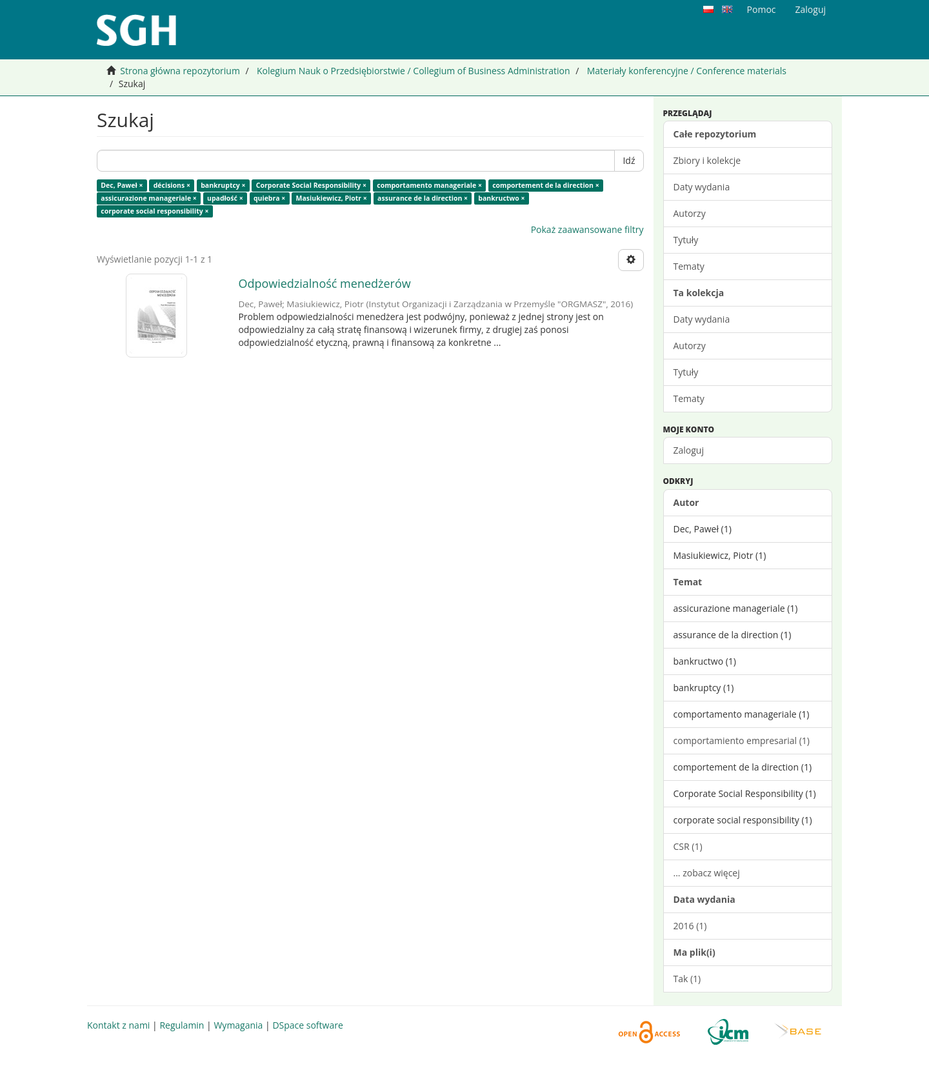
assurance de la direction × (422, 198)
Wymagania (238, 1025)
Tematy (689, 266)
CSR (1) (688, 846)
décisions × (172, 185)
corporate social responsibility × (154, 211)
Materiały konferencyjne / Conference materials (686, 71)
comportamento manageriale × (429, 185)
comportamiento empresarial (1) (742, 740)
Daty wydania (702, 187)
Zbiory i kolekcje (707, 160)
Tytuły (686, 240)
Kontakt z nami (118, 1025)
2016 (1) (690, 926)
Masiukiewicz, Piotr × (331, 198)
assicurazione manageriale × (149, 198)
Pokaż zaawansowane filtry (587, 229)
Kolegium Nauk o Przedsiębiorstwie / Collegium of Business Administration (413, 71)
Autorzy (690, 213)
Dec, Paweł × (122, 185)
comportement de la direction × (545, 185)
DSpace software (307, 1025)
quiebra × (269, 198)
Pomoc (761, 9)
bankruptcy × (223, 185)
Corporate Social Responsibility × (311, 185)
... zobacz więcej (707, 873)
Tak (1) (687, 978)
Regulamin (181, 1025)
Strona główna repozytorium (180, 71)
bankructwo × (501, 198)
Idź (629, 160)
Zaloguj (689, 450)
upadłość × (225, 198)
